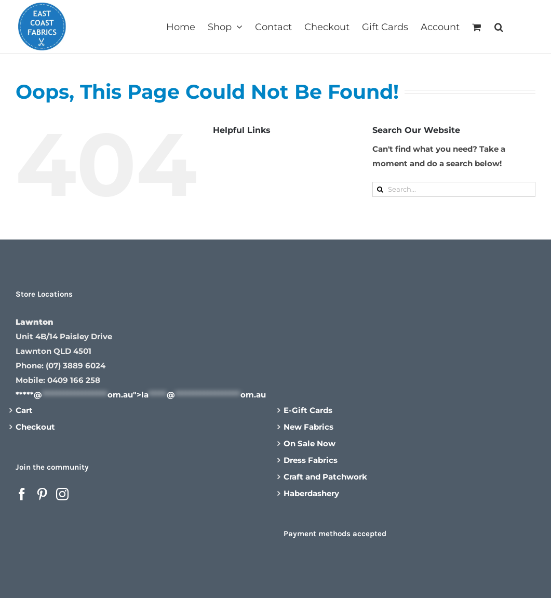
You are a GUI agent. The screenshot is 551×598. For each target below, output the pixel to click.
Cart (24, 410)
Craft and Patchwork (325, 477)
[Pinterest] (42, 494)
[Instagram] (62, 494)
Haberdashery (311, 493)
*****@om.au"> (141, 395)
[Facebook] (22, 494)
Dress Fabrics (311, 460)
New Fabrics (308, 427)
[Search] (379, 189)
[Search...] (453, 189)
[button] (498, 26)
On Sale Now (309, 443)
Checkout (35, 427)
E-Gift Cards (308, 410)
